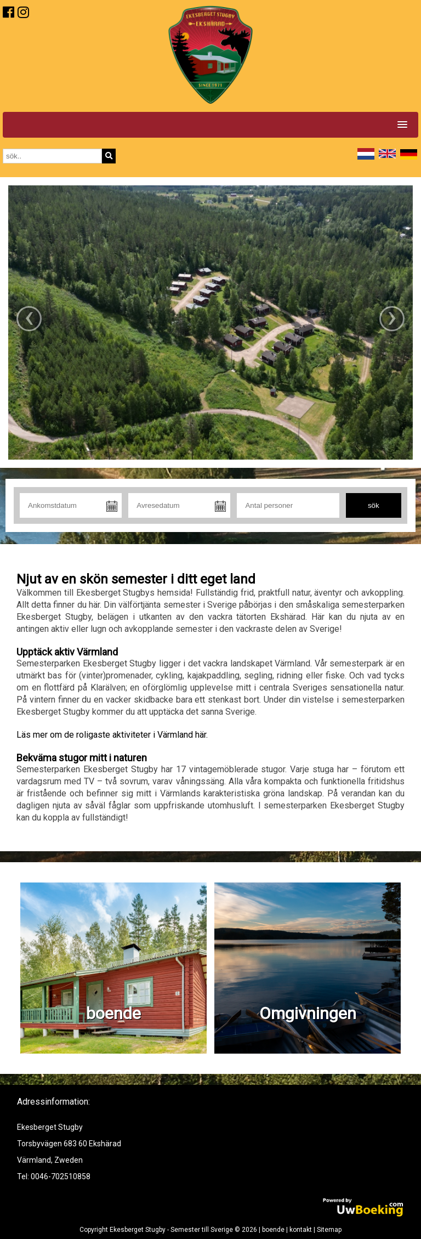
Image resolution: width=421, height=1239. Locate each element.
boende (273, 1230)
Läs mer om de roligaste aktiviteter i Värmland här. (112, 734)
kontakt (300, 1230)
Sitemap (329, 1230)
